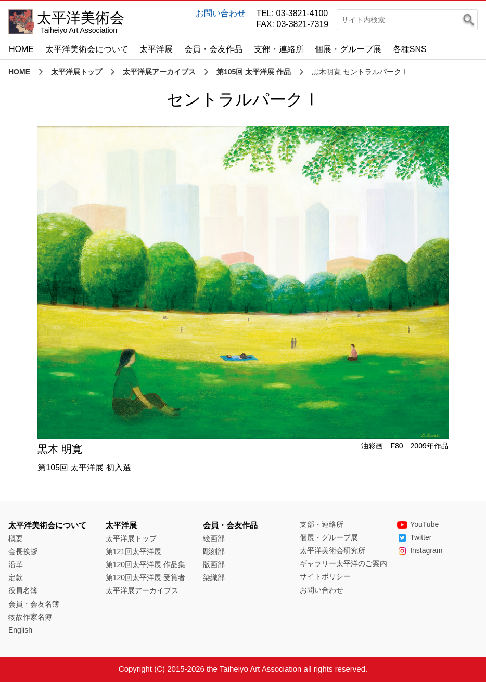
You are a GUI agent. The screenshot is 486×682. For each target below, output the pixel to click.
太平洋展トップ (76, 72)
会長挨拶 (22, 551)
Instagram (419, 550)
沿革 (15, 564)
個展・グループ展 (348, 49)
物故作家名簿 (30, 617)
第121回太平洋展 (133, 551)
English (20, 630)
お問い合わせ (221, 13)
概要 (15, 538)
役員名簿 (22, 590)
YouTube (418, 524)
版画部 (214, 564)
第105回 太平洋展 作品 (253, 72)
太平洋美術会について (87, 49)
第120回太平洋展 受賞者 (145, 577)
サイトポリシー (325, 576)
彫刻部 (214, 551)
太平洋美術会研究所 (332, 550)
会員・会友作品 (213, 49)
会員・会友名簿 (33, 604)
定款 (15, 577)
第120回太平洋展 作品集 (145, 564)
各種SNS (410, 49)
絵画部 (214, 538)
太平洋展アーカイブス (159, 72)
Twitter (414, 537)
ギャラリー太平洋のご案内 (343, 563)
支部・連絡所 (279, 49)
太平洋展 (156, 49)
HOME (21, 49)
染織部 (214, 577)
